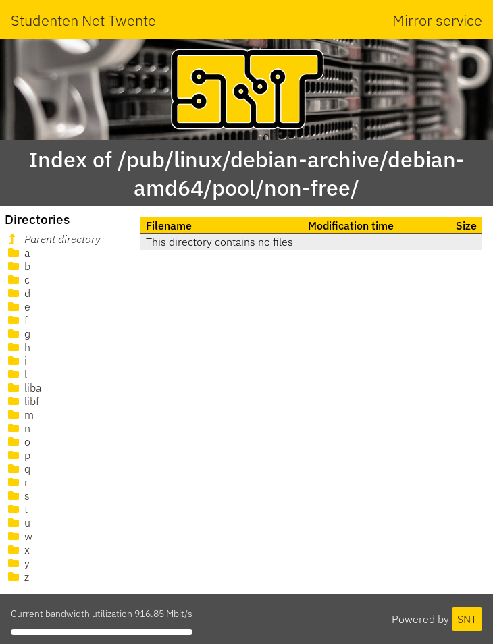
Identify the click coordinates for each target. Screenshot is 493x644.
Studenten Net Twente (83, 20)
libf (22, 401)
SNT (467, 619)
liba (23, 387)
